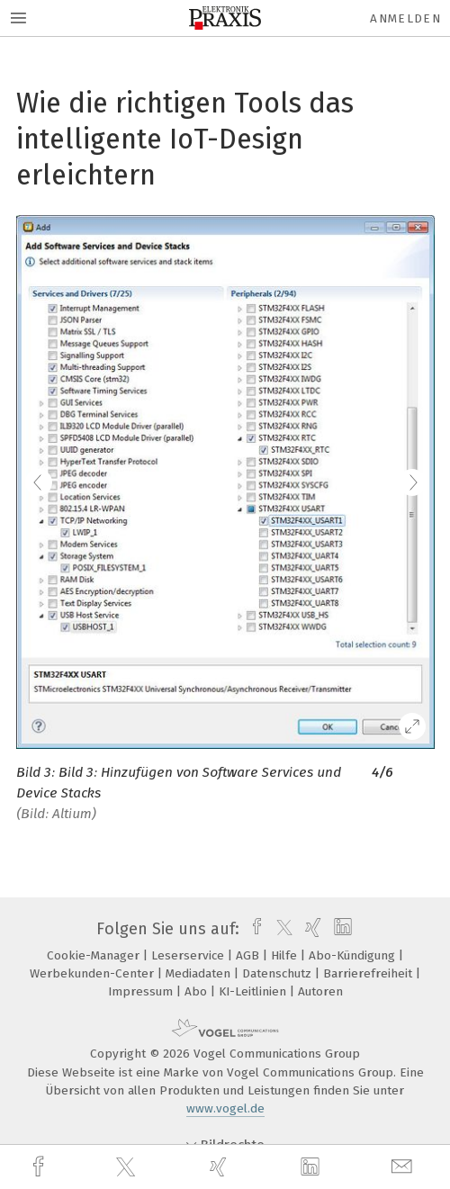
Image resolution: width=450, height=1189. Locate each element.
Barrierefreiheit (369, 973)
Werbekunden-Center (94, 973)
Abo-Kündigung (354, 955)
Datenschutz (278, 973)
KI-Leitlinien (254, 991)
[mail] (404, 1167)
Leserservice (189, 955)
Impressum (142, 991)
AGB (249, 955)
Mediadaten (200, 973)
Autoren (320, 991)
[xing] (220, 1167)
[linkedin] (312, 1167)
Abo (197, 991)
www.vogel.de (225, 1108)
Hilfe (286, 955)
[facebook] (40, 1167)
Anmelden (405, 18)
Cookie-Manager (95, 955)
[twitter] (127, 1167)
